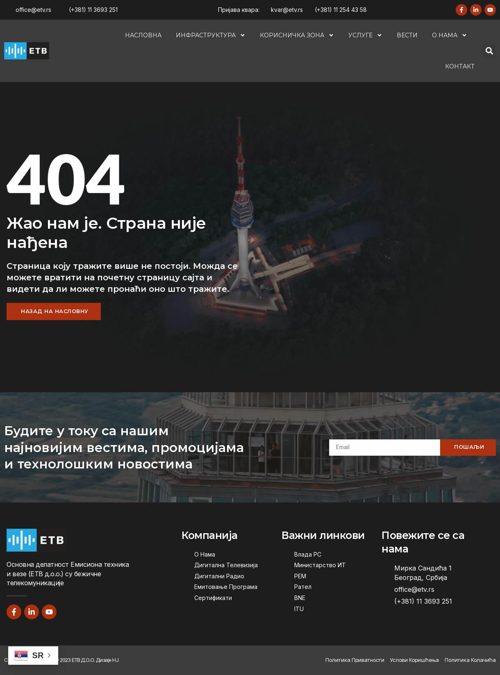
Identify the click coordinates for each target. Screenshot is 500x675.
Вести (407, 35)
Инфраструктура (210, 35)
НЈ (115, 660)
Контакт (460, 66)
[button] (489, 51)
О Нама (449, 35)
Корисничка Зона (297, 35)
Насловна (143, 35)
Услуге (365, 35)
